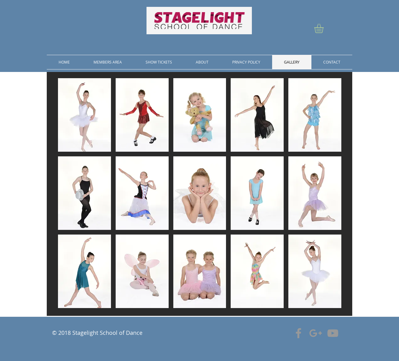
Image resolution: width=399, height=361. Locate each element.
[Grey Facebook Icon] (298, 333)
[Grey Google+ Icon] (315, 333)
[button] (324, 28)
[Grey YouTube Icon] (332, 333)
